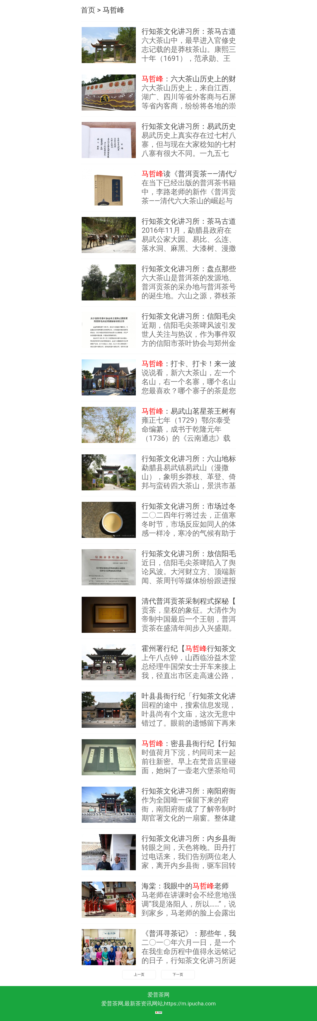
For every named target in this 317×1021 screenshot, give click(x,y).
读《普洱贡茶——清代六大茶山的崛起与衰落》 (193, 174)
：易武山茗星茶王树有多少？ (193, 411)
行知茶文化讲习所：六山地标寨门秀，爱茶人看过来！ (193, 459)
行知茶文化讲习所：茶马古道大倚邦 (193, 31)
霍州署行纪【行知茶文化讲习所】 (193, 648)
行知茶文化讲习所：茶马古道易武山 (193, 221)
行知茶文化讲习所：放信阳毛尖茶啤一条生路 (193, 554)
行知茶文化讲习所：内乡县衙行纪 (193, 838)
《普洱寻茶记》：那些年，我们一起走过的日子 (193, 933)
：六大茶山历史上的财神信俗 (193, 79)
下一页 (178, 974)
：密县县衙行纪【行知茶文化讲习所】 (193, 743)
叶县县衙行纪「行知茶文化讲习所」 (193, 696)
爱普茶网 (158, 995)
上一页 (139, 974)
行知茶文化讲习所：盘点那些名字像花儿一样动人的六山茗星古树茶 (193, 269)
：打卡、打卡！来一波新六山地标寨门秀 (193, 364)
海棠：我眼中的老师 (185, 886)
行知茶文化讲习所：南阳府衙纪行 (193, 791)
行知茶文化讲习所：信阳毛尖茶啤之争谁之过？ (193, 316)
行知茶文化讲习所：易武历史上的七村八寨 (193, 126)
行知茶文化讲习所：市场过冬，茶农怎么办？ (193, 506)
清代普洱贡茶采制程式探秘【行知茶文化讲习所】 (193, 601)
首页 (88, 10)
